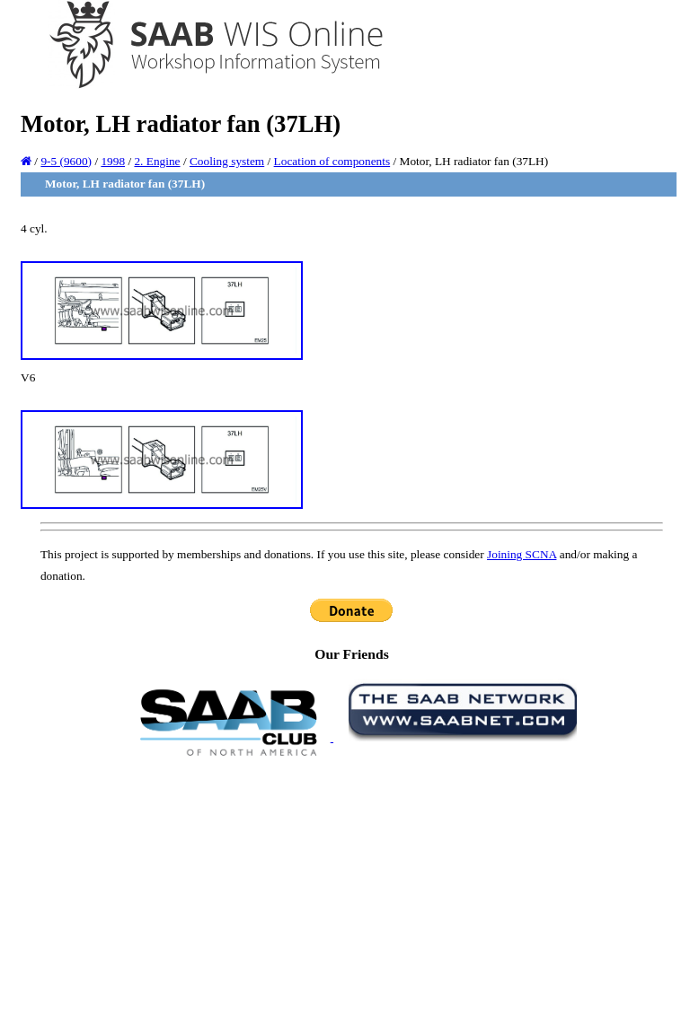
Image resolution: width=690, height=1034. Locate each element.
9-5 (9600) (66, 161)
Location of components (332, 161)
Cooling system (227, 161)
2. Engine (157, 161)
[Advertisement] (351, 894)
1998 (113, 161)
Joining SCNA (521, 554)
